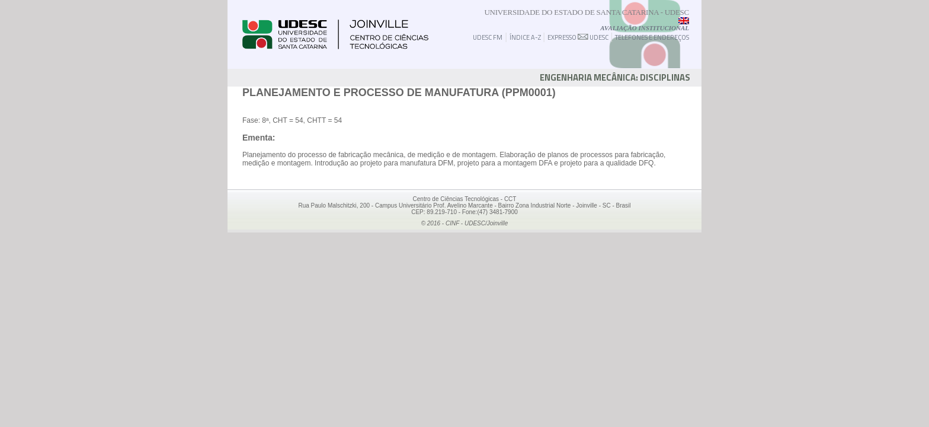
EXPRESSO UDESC (577, 37)
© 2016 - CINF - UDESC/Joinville (464, 223)
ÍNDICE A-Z (525, 37)
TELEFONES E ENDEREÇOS (652, 37)
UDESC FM (487, 37)
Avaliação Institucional (644, 27)
